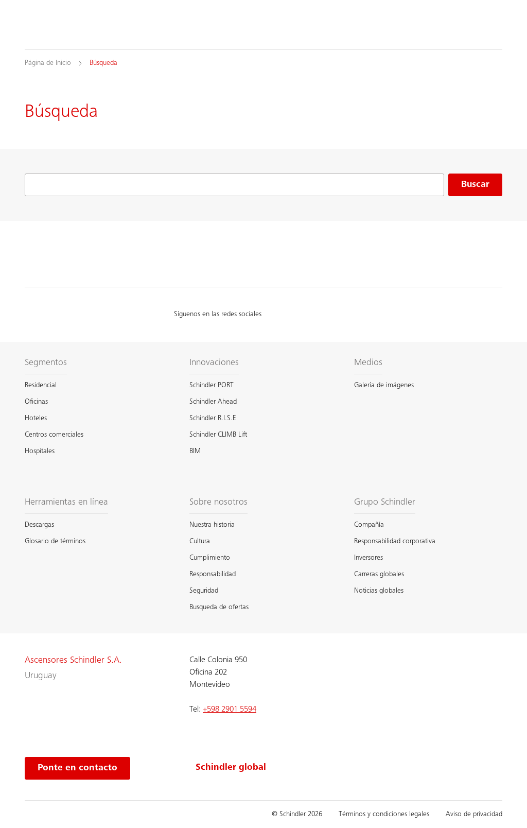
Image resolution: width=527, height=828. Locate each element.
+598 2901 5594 (229, 709)
